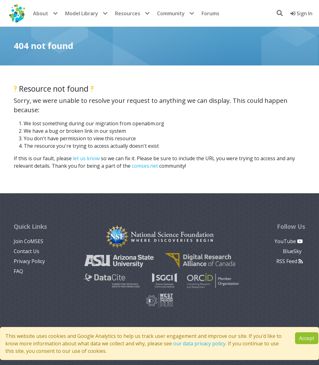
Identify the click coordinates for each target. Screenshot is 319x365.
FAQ (18, 271)
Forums (210, 13)
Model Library (81, 13)
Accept (306, 338)
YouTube (288, 241)
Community (171, 13)
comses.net (145, 165)
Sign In (301, 13)
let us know (86, 158)
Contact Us (26, 251)
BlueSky (293, 251)
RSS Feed (289, 261)
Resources (127, 13)
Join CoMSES (28, 241)
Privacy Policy (29, 261)
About (40, 13)
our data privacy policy (199, 343)
